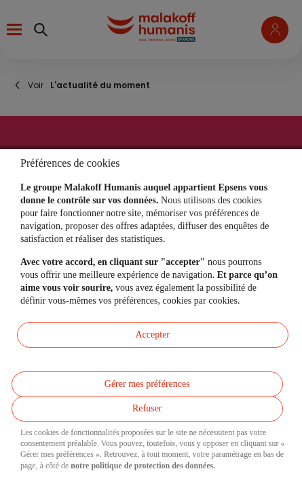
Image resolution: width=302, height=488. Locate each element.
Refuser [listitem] (147, 408)
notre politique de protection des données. (143, 465)
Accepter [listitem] (152, 334)
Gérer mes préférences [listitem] (147, 384)
